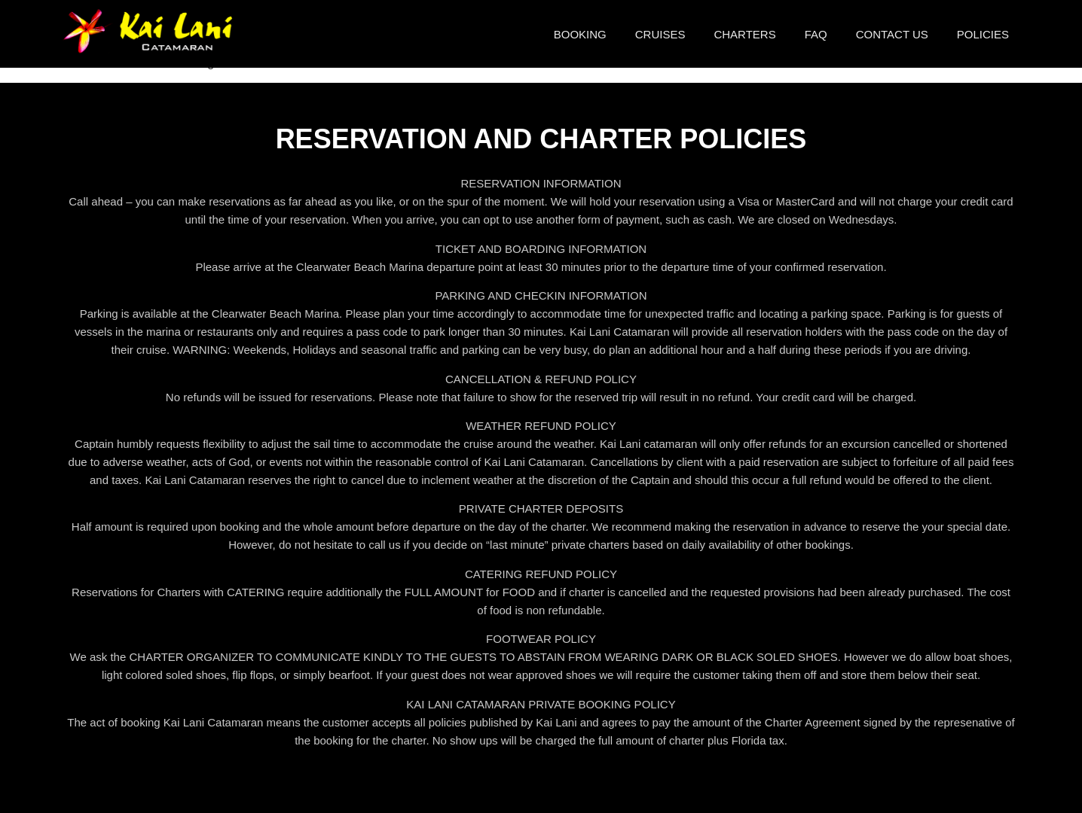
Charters (744, 34)
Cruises (660, 34)
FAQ (816, 34)
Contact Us (892, 34)
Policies (983, 34)
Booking (580, 34)
